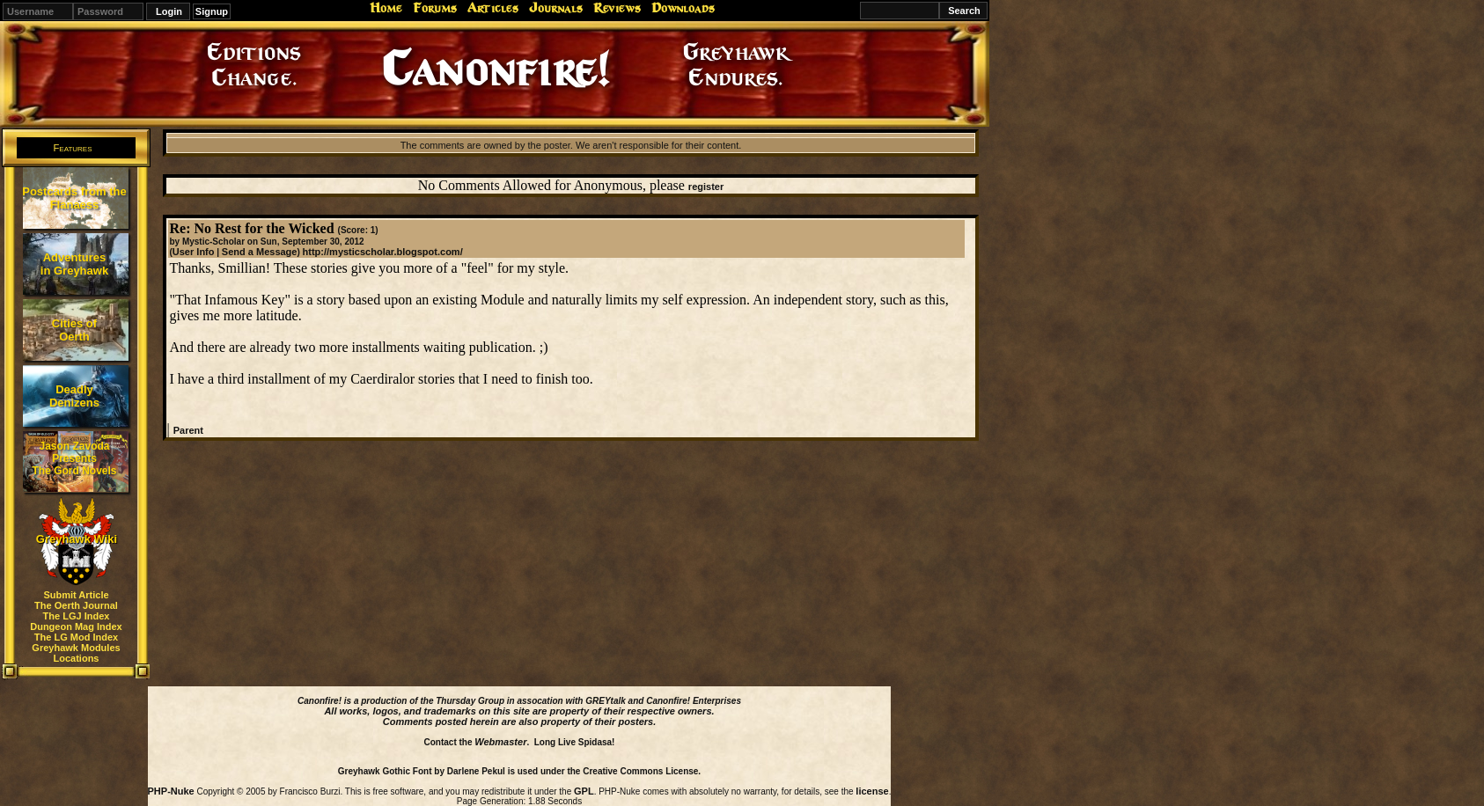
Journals (556, 8)
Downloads (683, 8)
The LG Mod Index (76, 637)
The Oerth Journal (76, 605)
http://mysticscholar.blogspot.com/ (383, 251)
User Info (194, 251)
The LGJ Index (76, 616)
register (706, 186)
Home (386, 8)
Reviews (617, 8)
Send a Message (260, 251)
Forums (435, 8)
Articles (492, 8)
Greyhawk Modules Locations (76, 652)
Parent (188, 430)
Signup (211, 11)
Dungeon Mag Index (76, 626)
